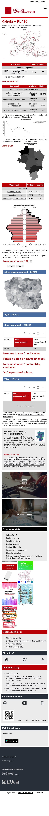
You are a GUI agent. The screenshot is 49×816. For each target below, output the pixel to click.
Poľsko (14, 25)
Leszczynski (19, 253)
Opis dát (24, 484)
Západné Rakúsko (34, 577)
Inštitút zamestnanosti (25, 814)
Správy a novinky (13, 559)
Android (9, 755)
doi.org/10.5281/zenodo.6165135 (31, 436)
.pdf (35, 479)
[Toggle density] (38, 354)
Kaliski (24, 27)
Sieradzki (35, 256)
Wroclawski (6, 258)
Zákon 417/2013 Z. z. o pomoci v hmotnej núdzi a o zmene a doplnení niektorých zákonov (26, 711)
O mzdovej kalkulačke (14, 665)
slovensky (34, 1)
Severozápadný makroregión (30, 25)
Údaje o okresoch (13, 565)
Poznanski (29, 253)
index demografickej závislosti (14, 199)
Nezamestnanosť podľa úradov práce (24, 90)
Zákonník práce (12, 695)
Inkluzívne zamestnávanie (16, 571)
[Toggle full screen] (42, 354)
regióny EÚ (6, 25)
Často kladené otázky (14, 668)
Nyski (16, 256)
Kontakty (5, 790)
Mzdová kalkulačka (13, 659)
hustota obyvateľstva (14, 195)
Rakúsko (23, 577)
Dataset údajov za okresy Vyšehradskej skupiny (20, 142)
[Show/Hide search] (25, 354)
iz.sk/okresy (8, 438)
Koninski (37, 253)
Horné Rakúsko (12, 579)
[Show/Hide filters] (29, 354)
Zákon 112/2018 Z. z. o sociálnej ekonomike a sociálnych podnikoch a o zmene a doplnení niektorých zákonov (24, 700)
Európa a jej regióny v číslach (20, 479)
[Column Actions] (11, 360)
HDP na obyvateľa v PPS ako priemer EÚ (15, 72)
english (42, 1)
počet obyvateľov (14, 192)
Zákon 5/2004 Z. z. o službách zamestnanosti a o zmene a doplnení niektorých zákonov (25, 706)
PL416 (21, 77)
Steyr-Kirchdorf (25, 579)
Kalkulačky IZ (11, 556)
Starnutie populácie (13, 574)
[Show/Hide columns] (34, 354)
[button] (9, 361)
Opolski (44, 256)
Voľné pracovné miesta (12, 484)
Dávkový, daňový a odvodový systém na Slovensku (26, 662)
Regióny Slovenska (23, 481)
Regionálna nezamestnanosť (30, 488)
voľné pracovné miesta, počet (14, 110)
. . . (18, 469)
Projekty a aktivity (13, 562)
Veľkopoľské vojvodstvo (11, 27)
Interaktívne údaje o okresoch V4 (31, 482)
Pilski (38, 251)
